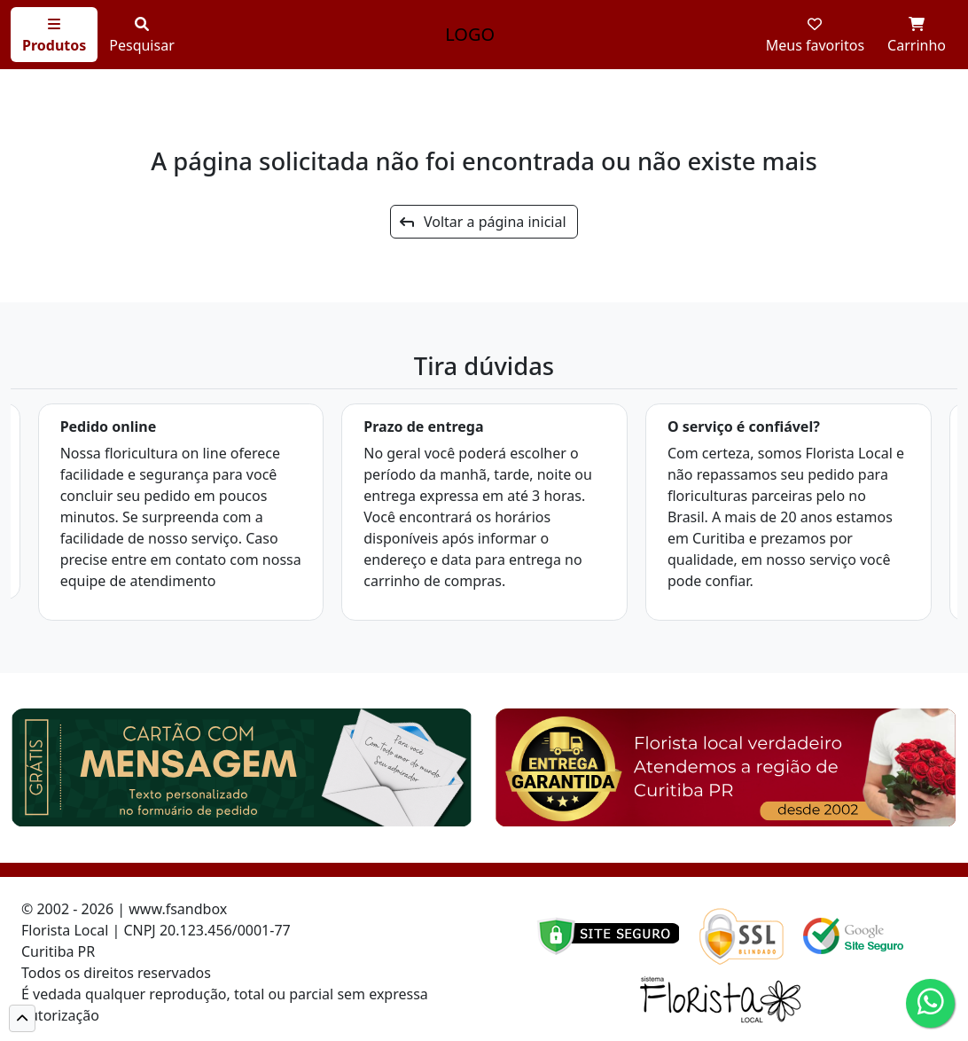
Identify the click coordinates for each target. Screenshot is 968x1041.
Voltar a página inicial (483, 221)
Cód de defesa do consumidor (202, 1015)
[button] (22, 1018)
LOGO (470, 34)
